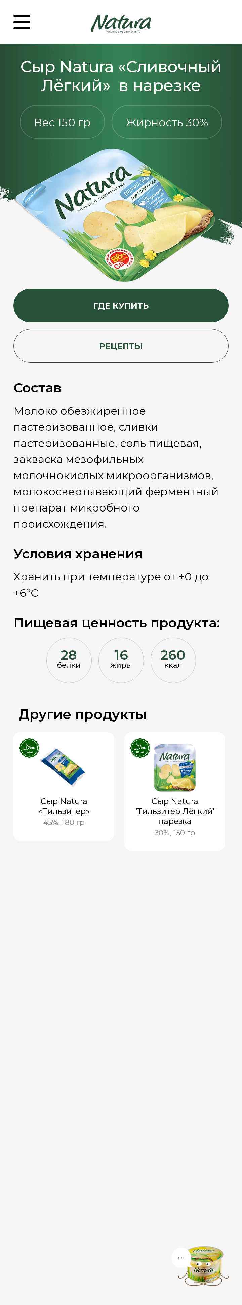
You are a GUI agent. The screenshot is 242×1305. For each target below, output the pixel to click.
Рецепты (121, 346)
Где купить (121, 306)
